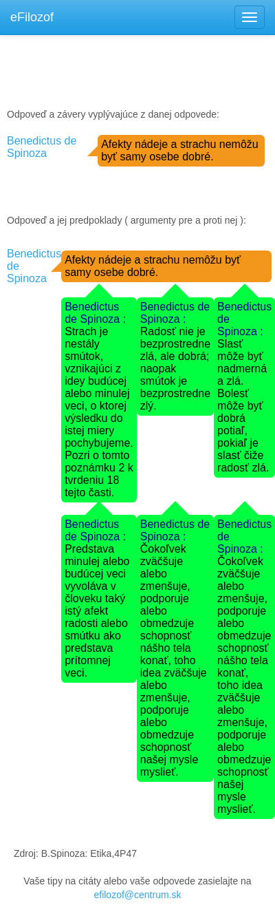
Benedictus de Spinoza (41, 147)
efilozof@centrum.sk (137, 894)
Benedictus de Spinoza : (95, 313)
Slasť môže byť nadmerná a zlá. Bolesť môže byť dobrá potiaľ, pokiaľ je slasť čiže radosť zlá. (243, 406)
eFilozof (32, 17)
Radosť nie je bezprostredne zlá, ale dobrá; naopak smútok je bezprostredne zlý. (175, 369)
